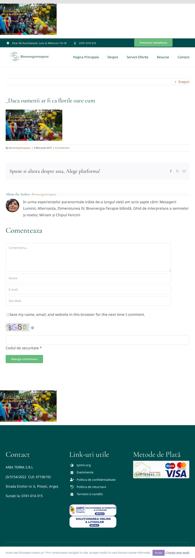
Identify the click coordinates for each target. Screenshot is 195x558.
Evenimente (85, 472)
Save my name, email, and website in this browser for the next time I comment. (77, 314)
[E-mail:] (88, 289)
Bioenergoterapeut (20, 147)
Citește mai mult (177, 552)
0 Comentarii (62, 147)
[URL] (88, 301)
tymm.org (84, 465)
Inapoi (183, 81)
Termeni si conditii (90, 494)
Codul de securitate (22, 348)
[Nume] (88, 278)
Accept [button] (158, 552)
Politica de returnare (91, 487)
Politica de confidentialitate (96, 480)
